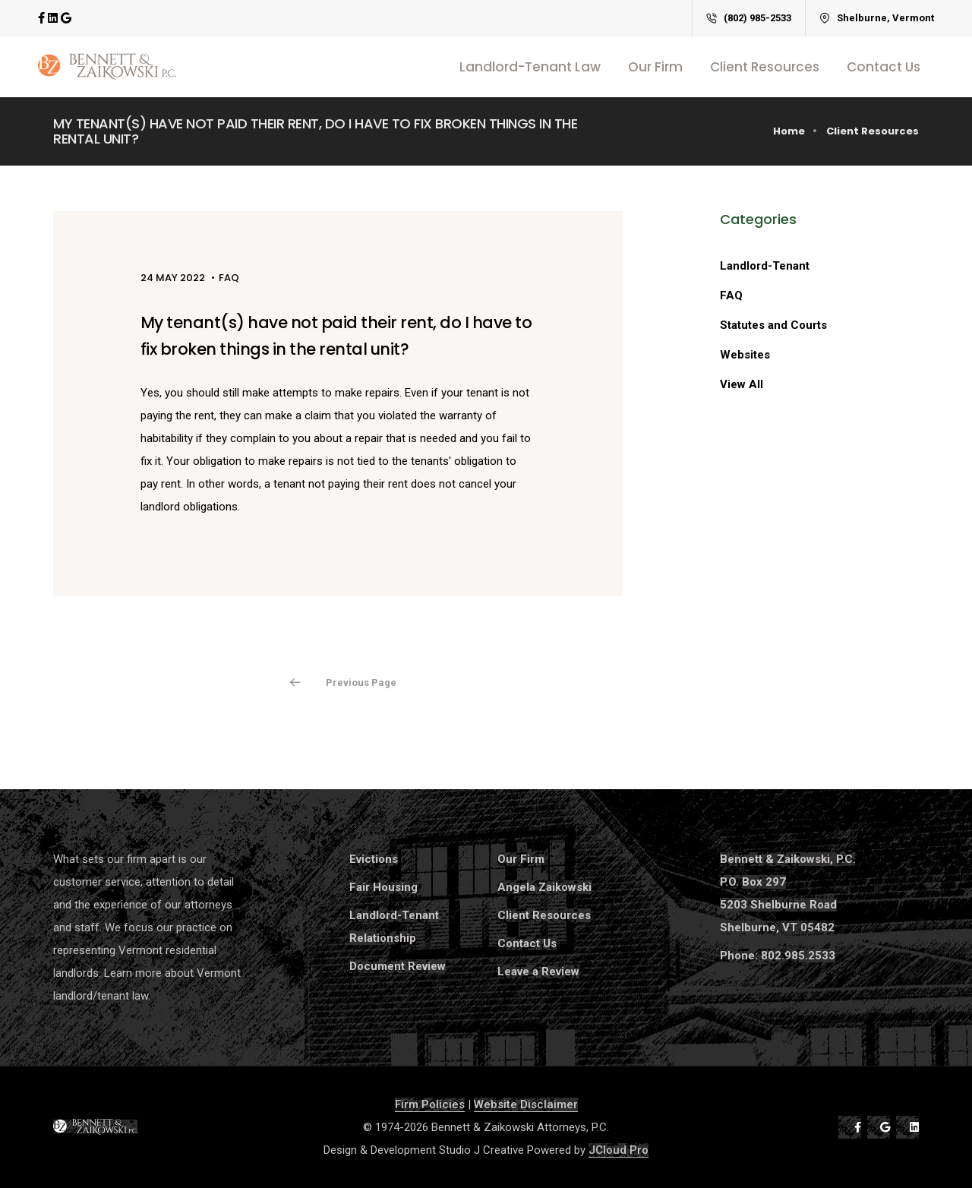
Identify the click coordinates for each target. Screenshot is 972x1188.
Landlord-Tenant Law (530, 67)
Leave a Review (538, 971)
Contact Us (883, 67)
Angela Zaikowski (544, 887)
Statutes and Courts (773, 325)
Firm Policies (430, 1104)
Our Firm (655, 67)
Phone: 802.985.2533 (777, 955)
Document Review (397, 966)
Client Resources (764, 67)
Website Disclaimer (526, 1104)
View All (741, 384)
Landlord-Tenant (764, 266)
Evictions (373, 859)
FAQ (731, 295)
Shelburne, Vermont (876, 18)
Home (789, 131)
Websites (745, 355)
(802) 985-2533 (748, 18)
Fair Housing (383, 887)
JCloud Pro (619, 1150)
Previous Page (361, 682)
